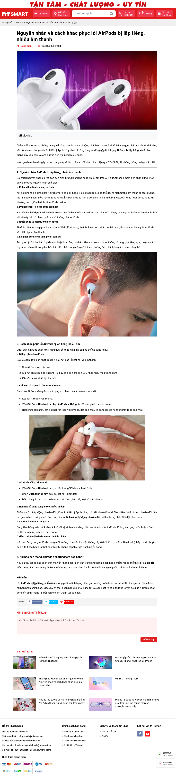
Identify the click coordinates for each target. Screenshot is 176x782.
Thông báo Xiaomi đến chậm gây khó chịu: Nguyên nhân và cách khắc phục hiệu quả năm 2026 (61, 682)
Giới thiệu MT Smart (73, 745)
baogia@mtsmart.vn (30, 740)
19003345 (24, 731)
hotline (129, 13)
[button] (41, 13)
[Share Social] (33, 601)
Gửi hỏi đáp (148, 639)
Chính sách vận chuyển (75, 740)
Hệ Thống (63, 13)
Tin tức (19, 22)
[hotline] (165, 754)
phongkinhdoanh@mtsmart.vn (36, 745)
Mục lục (25, 135)
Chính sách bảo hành (74, 736)
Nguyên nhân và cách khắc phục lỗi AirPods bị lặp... (52, 22)
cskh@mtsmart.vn (33, 736)
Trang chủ (7, 22)
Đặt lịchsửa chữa (166, 13)
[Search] (111, 14)
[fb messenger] (165, 763)
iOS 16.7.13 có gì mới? (126, 678)
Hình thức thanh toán (74, 731)
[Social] (140, 733)
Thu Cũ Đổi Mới (109, 731)
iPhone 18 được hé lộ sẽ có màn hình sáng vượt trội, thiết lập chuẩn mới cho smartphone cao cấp (137, 703)
